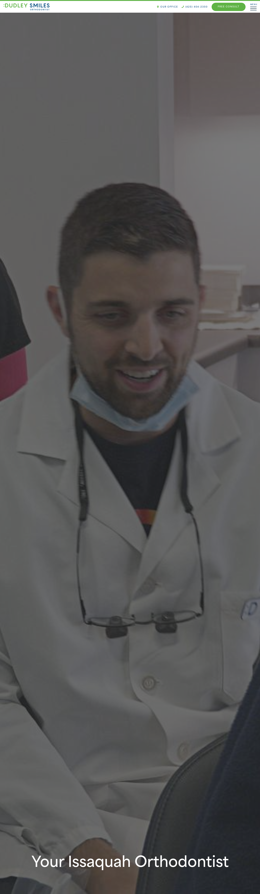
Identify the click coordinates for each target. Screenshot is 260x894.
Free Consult (228, 7)
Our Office (167, 7)
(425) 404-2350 (195, 7)
